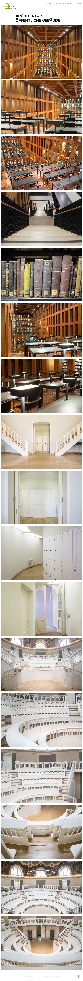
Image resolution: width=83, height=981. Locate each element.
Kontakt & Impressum (68, 3)
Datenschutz (78, 3)
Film (53, 3)
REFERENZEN (58, 3)
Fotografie (48, 3)
